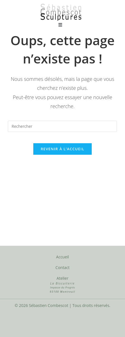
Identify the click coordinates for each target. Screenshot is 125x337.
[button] (60, 24)
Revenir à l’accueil (62, 148)
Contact (62, 267)
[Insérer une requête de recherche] (62, 126)
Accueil (62, 256)
